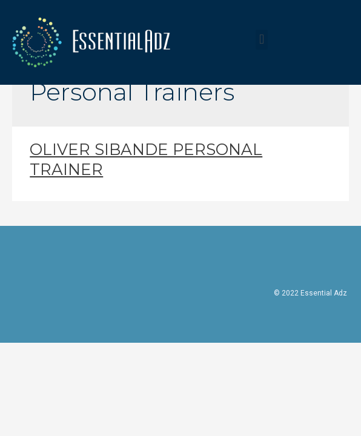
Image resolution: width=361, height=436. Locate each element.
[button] (261, 40)
